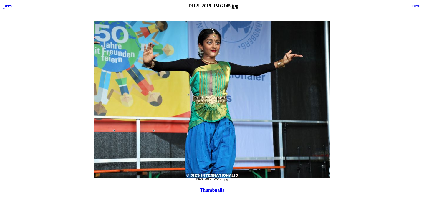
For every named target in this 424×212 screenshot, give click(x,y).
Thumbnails (212, 190)
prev (7, 5)
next (416, 5)
